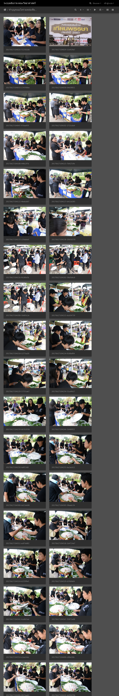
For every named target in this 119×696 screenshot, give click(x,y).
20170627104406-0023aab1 (56, 407)
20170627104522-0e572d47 (18, 637)
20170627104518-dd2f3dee (94, 604)
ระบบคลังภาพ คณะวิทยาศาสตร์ (20, 3)
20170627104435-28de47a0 (94, 473)
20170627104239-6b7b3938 (94, 242)
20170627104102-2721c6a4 (94, 77)
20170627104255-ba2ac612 (94, 275)
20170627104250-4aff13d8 (55, 275)
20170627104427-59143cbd (17, 473)
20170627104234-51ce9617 (56, 242)
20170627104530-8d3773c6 (94, 637)
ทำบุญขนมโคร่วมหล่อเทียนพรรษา (23, 9)
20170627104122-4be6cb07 (94, 110)
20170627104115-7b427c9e (56, 110)
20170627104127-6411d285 (18, 143)
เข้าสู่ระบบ (108, 3)
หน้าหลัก (5, 9)
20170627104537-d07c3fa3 (55, 670)
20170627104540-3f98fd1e (94, 670)
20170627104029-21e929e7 (56, 45)
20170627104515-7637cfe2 (55, 604)
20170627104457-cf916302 (94, 538)
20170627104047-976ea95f (55, 77)
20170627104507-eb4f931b (94, 571)
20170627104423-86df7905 (94, 440)
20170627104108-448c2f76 (17, 110)
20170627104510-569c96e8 (17, 604)
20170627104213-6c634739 (17, 209)
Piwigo (64, 691)
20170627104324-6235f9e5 (56, 341)
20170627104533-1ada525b (17, 670)
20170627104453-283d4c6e (56, 538)
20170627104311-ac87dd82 (94, 308)
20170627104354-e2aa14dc (94, 374)
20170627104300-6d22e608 (18, 308)
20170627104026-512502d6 (18, 45)
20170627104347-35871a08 (56, 374)
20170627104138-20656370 (94, 143)
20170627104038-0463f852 (17, 77)
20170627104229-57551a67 (18, 242)
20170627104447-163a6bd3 (94, 506)
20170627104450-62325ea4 (17, 538)
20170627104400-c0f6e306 (17, 407)
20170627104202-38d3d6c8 (56, 176)
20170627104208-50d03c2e (94, 176)
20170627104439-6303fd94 (17, 506)
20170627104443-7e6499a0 (56, 506)
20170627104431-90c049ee (56, 473)
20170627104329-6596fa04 (94, 341)
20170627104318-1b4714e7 (18, 341)
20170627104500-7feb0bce (17, 571)
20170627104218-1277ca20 (56, 209)
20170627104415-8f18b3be (17, 440)
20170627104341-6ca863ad (17, 374)
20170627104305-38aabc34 (56, 308)
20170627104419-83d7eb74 (56, 440)
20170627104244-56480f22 (17, 275)
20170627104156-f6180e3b (17, 176)
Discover (96, 3)
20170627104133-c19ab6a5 (56, 143)
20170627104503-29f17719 (56, 571)
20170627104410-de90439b (94, 407)
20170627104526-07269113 (56, 637)
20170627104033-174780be (94, 45)
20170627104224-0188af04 (94, 209)
